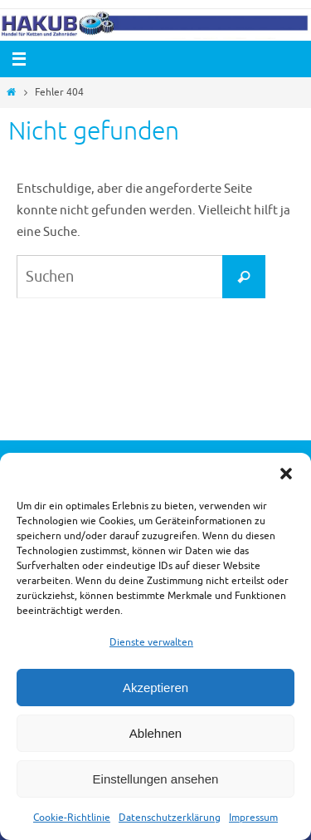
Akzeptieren (155, 687)
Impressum (253, 817)
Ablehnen (155, 733)
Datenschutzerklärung (170, 817)
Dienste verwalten (151, 642)
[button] (286, 473)
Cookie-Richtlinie (71, 817)
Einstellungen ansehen (156, 779)
